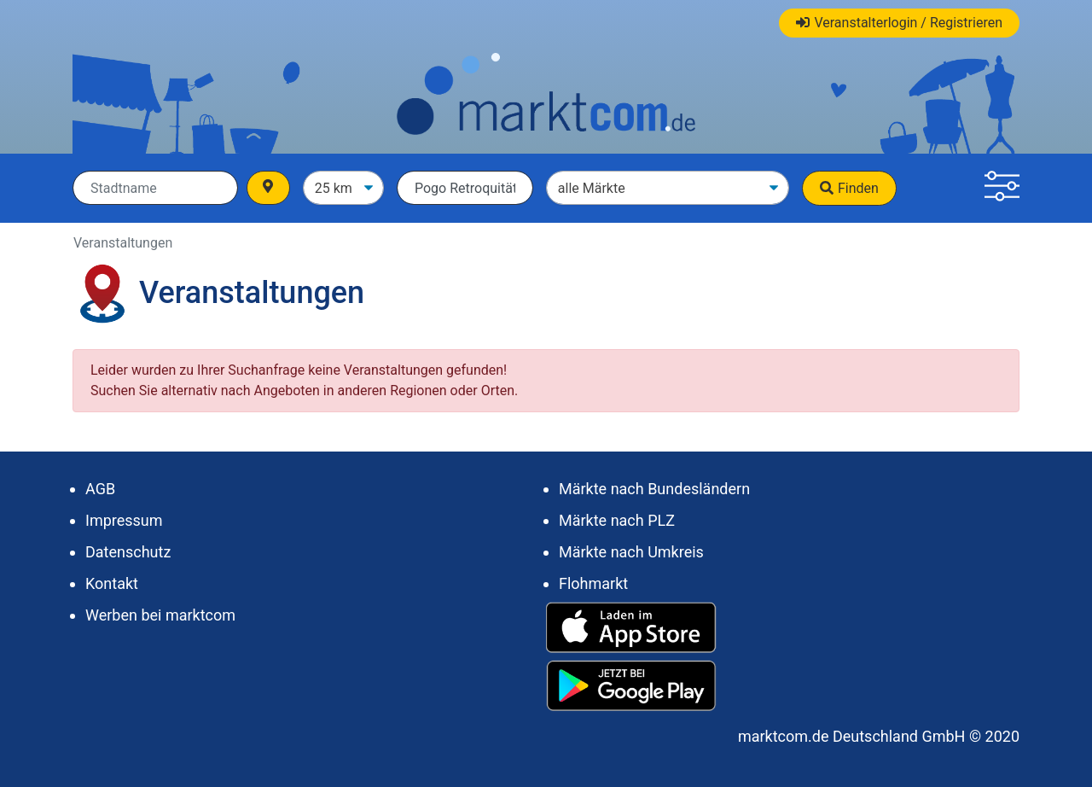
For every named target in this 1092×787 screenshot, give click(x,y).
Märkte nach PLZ (617, 520)
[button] (1002, 188)
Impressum (124, 520)
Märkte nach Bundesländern (654, 489)
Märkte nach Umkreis (631, 552)
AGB (100, 489)
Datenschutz (128, 552)
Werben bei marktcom (160, 615)
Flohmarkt (593, 583)
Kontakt (111, 583)
